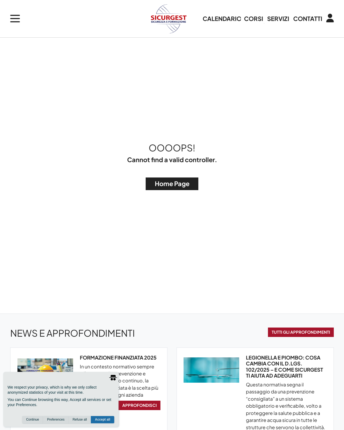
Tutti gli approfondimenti (301, 332)
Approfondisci (139, 405)
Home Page (172, 183)
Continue (32, 419)
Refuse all (80, 419)
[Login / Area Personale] (328, 18)
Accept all (102, 419)
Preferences (55, 419)
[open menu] (15, 18)
